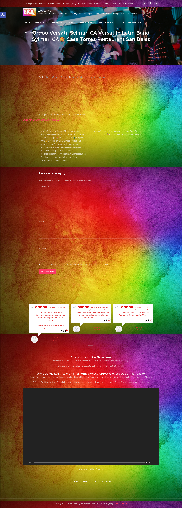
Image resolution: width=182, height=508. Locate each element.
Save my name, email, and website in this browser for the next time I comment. (75, 265)
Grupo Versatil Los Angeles (91, 469)
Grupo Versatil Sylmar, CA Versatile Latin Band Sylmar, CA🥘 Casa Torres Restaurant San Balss (117, 133)
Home (27, 22)
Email (42, 235)
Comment (44, 186)
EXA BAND (44, 10)
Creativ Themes (121, 503)
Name (42, 221)
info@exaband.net (127, 4)
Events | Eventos (106, 22)
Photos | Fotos (58, 22)
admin (47, 77)
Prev (25, 324)
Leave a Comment (98, 77)
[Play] (26, 462)
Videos (71, 22)
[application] (91, 426)
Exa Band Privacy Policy (34, 32)
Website (42, 248)
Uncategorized (78, 77)
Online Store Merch (87, 22)
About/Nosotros (41, 22)
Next (156, 324)
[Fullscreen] (156, 462)
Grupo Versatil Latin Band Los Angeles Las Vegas (44, 120)
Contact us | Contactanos (128, 22)
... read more (52, 328)
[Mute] (152, 462)
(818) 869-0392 (109, 4)
